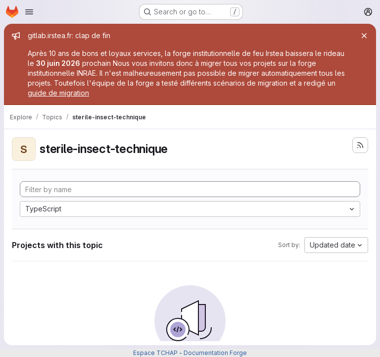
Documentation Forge (215, 353)
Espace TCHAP (155, 353)
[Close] (364, 36)
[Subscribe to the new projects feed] (360, 145)
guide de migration (58, 93)
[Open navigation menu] (29, 12)
